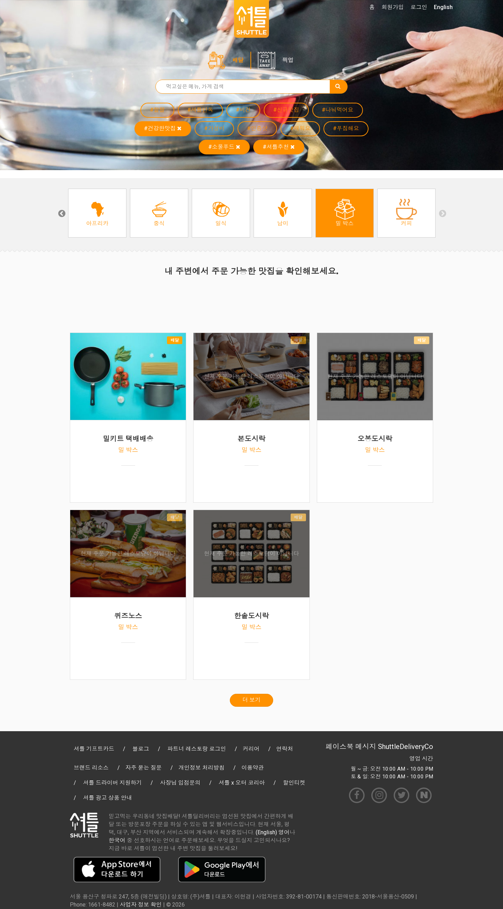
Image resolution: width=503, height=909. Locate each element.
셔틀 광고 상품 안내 (107, 797)
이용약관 (252, 767)
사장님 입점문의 (180, 782)
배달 (237, 60)
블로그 (140, 749)
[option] (97, 213)
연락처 (284, 749)
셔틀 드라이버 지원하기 (112, 782)
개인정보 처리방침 (201, 767)
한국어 (117, 840)
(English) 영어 (273, 832)
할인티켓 (294, 782)
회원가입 (392, 7)
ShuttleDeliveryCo (405, 746)
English (443, 7)
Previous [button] (61, 213)
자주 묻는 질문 (143, 767)
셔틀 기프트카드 (94, 749)
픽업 (287, 60)
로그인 (418, 7)
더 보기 (251, 700)
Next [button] (441, 213)
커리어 (251, 749)
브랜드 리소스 (91, 767)
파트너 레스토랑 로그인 (196, 749)
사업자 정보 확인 (141, 904)
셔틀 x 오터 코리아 (242, 782)
